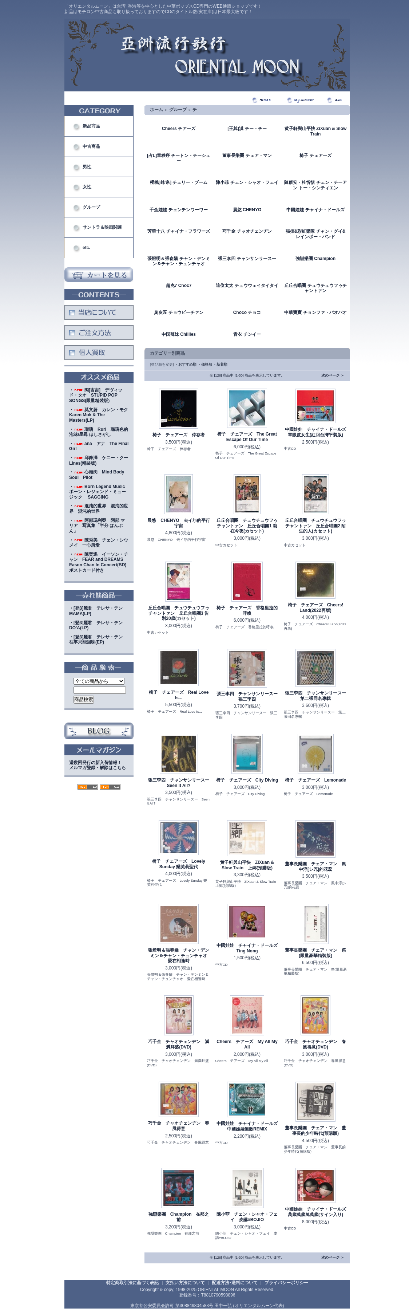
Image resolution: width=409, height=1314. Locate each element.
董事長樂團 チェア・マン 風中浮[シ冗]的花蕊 (315, 866)
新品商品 (91, 126)
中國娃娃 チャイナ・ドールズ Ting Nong (249, 948)
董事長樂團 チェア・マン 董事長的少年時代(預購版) (315, 1130)
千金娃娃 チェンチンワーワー (178, 209)
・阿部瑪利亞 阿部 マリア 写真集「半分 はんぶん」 (97, 526)
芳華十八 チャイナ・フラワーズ (178, 231)
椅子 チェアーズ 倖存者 (178, 434)
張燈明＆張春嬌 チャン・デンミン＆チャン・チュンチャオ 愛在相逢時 (179, 955)
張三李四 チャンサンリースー (247, 258)
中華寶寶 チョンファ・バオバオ (315, 312)
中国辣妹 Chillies (179, 334)
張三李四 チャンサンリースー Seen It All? (181, 783)
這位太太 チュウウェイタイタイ (247, 285)
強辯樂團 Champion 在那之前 (178, 1217)
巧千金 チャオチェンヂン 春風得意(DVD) (315, 1044)
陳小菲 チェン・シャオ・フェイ (247, 182)
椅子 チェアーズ (315, 155)
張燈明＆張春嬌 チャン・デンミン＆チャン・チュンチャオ (178, 261)
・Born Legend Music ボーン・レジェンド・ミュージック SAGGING (99, 492)
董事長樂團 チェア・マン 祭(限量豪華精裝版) (315, 953)
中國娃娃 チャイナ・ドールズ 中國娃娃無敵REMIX (249, 1126)
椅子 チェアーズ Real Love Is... (179, 695)
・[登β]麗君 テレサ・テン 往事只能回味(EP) (98, 639)
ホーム (156, 109)
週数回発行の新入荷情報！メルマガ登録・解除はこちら (97, 765)
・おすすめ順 (185, 364)
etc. (86, 247)
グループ (91, 207)
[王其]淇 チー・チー (246, 128)
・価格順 (205, 364)
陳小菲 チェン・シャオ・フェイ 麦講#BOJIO (247, 1217)
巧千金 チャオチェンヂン (246, 231)
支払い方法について (185, 1282)
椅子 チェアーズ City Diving (247, 780)
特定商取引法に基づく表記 (132, 1282)
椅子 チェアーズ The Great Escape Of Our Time (247, 437)
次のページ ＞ (332, 375)
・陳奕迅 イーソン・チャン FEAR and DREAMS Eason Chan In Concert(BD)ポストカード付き (98, 562)
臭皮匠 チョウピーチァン (178, 312)
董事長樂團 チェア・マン (246, 155)
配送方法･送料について (235, 1282)
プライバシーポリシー (286, 1282)
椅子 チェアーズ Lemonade (315, 780)
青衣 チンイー (247, 334)
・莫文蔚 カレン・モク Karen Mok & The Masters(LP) (100, 415)
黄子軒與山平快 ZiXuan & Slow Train (316, 131)
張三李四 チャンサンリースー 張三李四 (249, 696)
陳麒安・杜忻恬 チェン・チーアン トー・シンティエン (315, 185)
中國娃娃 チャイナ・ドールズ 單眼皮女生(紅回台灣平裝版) (317, 432)
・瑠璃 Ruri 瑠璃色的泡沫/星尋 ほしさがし (98, 432)
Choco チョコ (247, 312)
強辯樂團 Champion (315, 258)
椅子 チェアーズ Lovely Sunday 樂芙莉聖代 (178, 864)
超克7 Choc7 (179, 285)
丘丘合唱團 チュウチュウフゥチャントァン (315, 288)
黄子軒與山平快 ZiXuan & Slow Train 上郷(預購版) (247, 865)
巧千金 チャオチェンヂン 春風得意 (178, 1126)
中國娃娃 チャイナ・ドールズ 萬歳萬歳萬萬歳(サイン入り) (317, 1212)
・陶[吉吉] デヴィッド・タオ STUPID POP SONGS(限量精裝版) (95, 395)
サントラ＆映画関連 (102, 227)
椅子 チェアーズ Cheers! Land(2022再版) (316, 607)
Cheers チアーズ (178, 128)
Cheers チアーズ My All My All (247, 1044)
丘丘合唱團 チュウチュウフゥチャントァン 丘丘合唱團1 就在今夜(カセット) (247, 526)
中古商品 (91, 146)
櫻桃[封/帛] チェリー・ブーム (179, 182)
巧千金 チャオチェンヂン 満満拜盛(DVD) (178, 1044)
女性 (87, 186)
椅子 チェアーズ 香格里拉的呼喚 (247, 610)
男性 (87, 166)
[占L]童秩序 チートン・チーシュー (179, 158)
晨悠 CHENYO (247, 209)
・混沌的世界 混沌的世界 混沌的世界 (98, 508)
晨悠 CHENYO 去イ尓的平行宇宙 (178, 523)
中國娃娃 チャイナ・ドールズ (315, 209)
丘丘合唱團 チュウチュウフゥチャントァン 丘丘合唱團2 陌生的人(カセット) (315, 526)
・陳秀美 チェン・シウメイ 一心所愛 (98, 543)
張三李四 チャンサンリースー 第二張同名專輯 (317, 696)
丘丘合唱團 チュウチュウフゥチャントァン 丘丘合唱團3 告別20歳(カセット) (178, 613)
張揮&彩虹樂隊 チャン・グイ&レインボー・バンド (316, 234)
